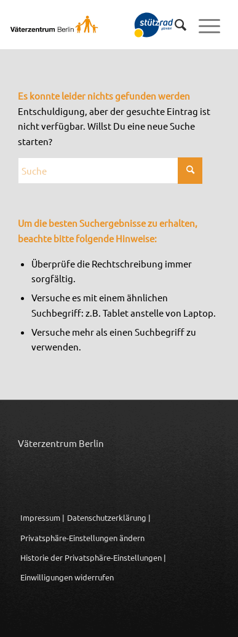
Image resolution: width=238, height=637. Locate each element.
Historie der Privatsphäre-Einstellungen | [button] (93, 557)
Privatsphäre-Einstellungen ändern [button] (82, 537)
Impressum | (42, 517)
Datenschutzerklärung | (109, 517)
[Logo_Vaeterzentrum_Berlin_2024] (86, 24)
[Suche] (174, 24)
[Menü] (203, 24)
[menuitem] (174, 24)
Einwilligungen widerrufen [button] (67, 577)
